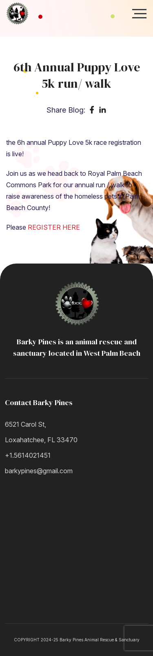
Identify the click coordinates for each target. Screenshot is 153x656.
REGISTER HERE (54, 227)
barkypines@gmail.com (39, 471)
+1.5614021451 (28, 455)
